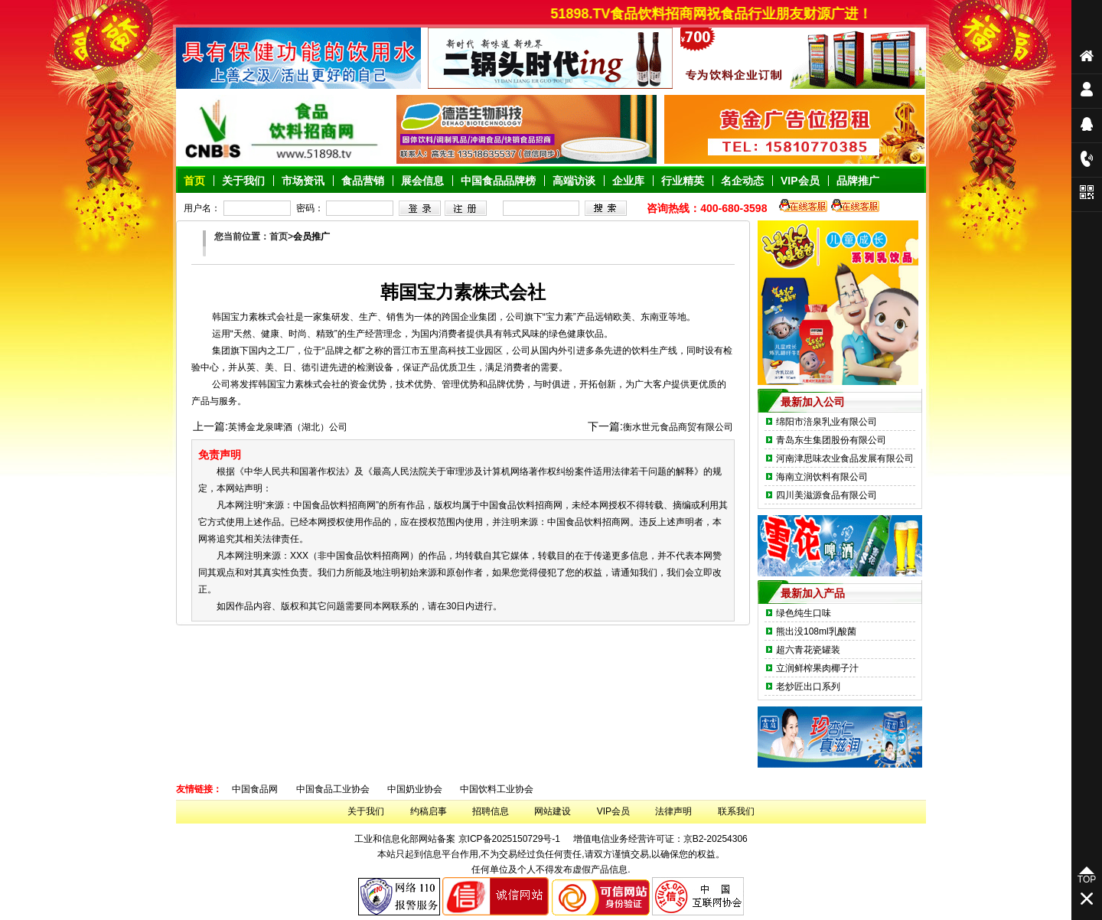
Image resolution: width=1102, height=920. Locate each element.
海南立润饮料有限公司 (822, 476)
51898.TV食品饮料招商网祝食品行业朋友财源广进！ (718, 13)
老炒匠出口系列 (808, 686)
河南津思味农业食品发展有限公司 (845, 458)
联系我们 (736, 811)
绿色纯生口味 (803, 613)
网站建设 (552, 811)
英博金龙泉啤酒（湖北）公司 (287, 427)
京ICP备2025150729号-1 (509, 839)
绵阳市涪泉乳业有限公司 (826, 421)
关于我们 (365, 811)
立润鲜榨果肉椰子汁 (817, 668)
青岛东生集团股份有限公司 (831, 440)
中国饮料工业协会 (496, 789)
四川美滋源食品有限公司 (826, 495)
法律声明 (673, 811)
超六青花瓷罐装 (808, 649)
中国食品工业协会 (333, 789)
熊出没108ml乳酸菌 (816, 631)
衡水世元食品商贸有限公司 (678, 427)
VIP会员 (613, 811)
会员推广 (311, 236)
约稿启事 (428, 811)
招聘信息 (490, 811)
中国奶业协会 (414, 789)
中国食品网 (255, 789)
